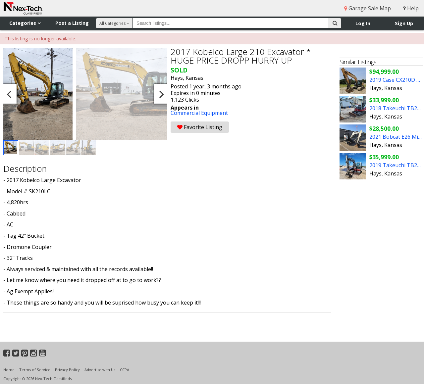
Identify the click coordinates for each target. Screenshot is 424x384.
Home (9, 369)
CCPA (124, 369)
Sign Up (404, 23)
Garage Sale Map (367, 8)
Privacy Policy (67, 369)
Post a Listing (72, 23)
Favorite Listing (199, 127)
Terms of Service (34, 369)
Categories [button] (24, 23)
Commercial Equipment (199, 113)
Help (411, 8)
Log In (362, 23)
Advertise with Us (99, 369)
